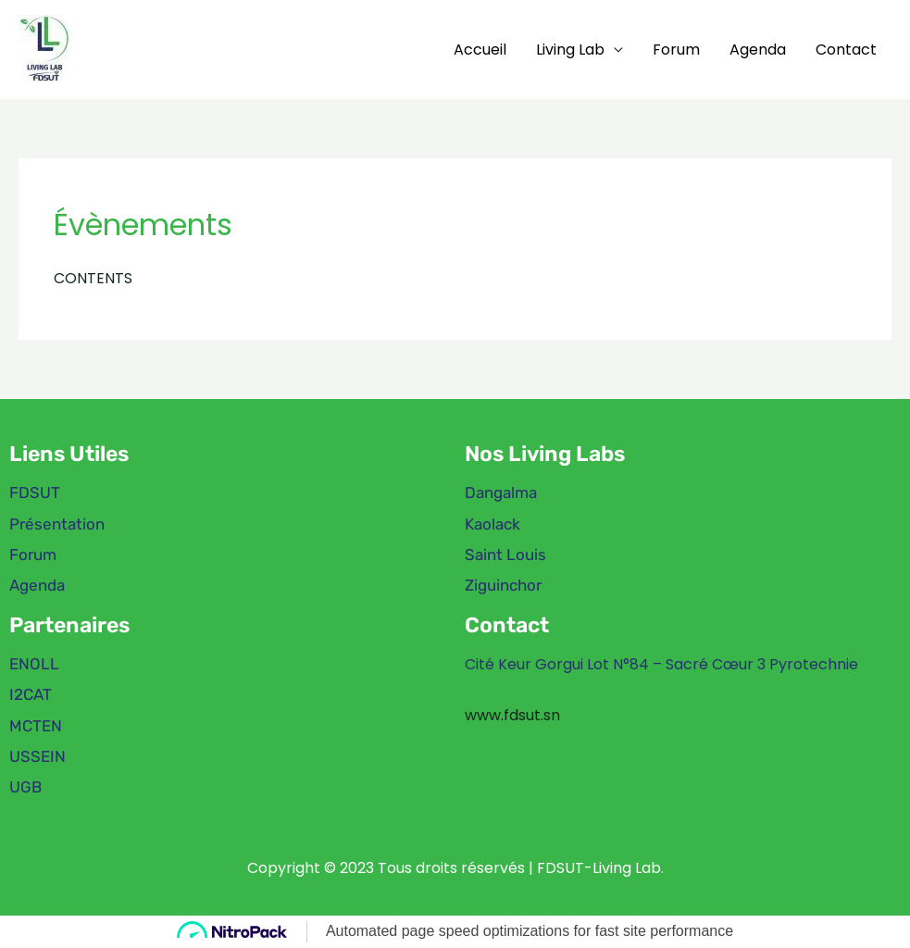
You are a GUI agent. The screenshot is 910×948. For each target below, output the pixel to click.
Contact (846, 49)
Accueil (480, 49)
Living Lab (570, 49)
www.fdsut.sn (512, 715)
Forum (676, 49)
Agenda (757, 49)
